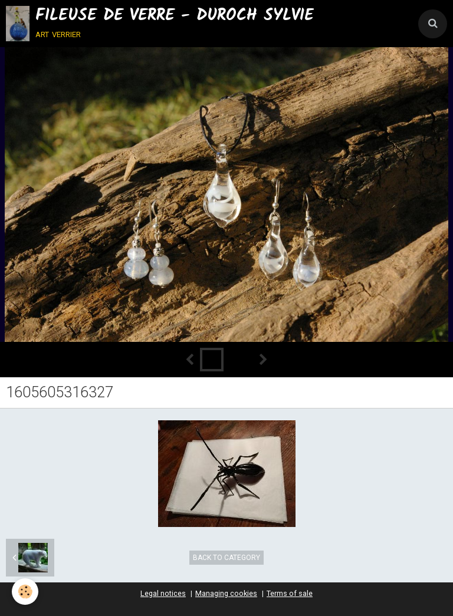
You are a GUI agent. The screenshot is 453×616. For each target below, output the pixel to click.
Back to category (226, 558)
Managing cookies (226, 593)
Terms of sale (290, 593)
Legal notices (163, 593)
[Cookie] (25, 591)
